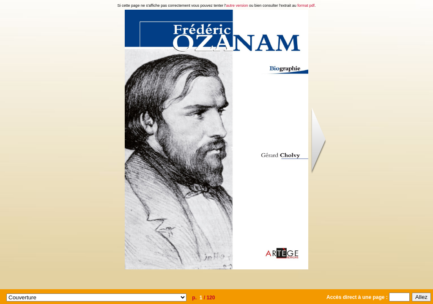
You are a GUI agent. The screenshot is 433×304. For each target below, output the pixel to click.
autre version (237, 5)
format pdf (306, 5)
